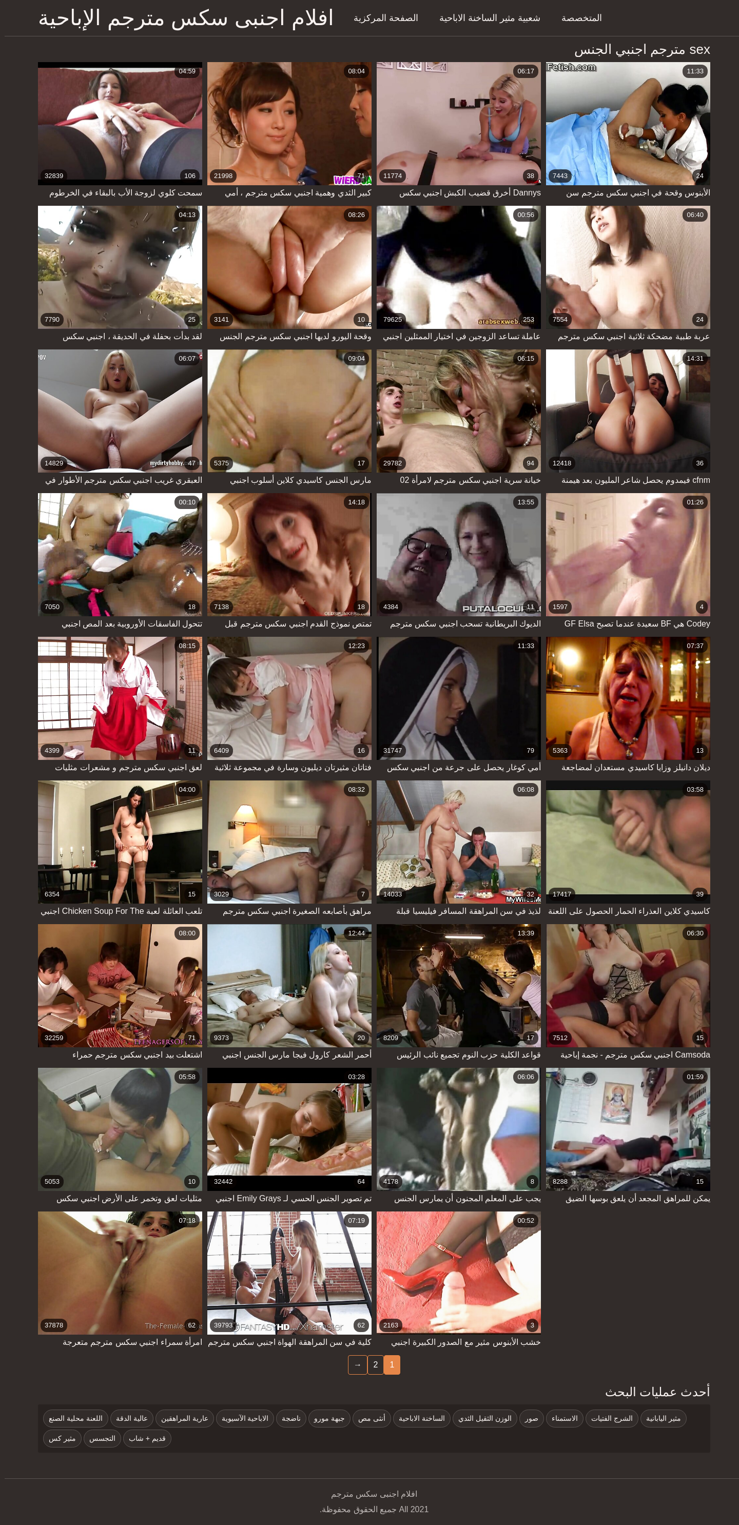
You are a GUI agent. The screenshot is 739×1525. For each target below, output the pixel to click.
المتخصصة (577, 18)
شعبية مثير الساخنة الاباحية (485, 18)
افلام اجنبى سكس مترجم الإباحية (181, 18)
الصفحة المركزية (381, 18)
